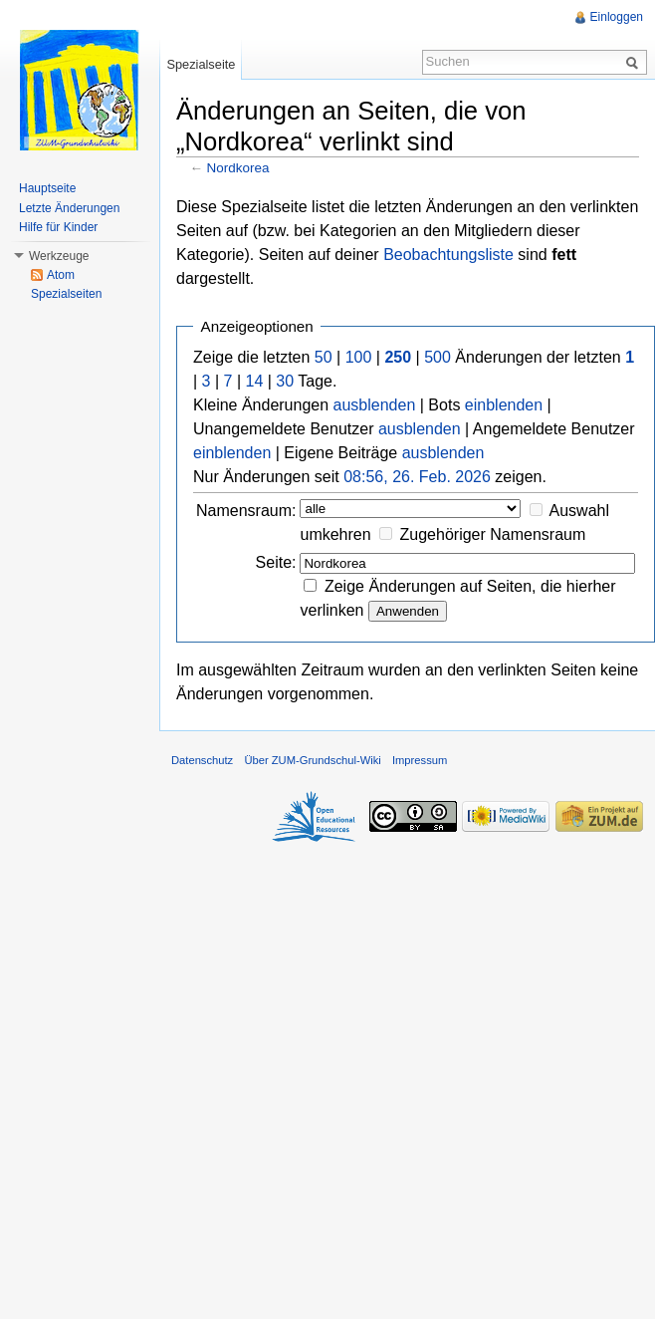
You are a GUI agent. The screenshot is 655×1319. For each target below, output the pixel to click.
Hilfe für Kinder (58, 227)
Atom (61, 275)
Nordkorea (238, 167)
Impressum (419, 760)
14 (255, 381)
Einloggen (616, 17)
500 (437, 357)
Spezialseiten (66, 294)
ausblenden (374, 404)
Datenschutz (202, 760)
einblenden (504, 404)
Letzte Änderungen (69, 208)
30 (285, 381)
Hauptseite (47, 188)
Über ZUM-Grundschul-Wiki (312, 760)
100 (358, 357)
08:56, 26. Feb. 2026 (417, 476)
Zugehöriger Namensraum (493, 534)
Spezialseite (200, 64)
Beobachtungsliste (448, 254)
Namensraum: (246, 510)
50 (323, 357)
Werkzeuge (59, 256)
